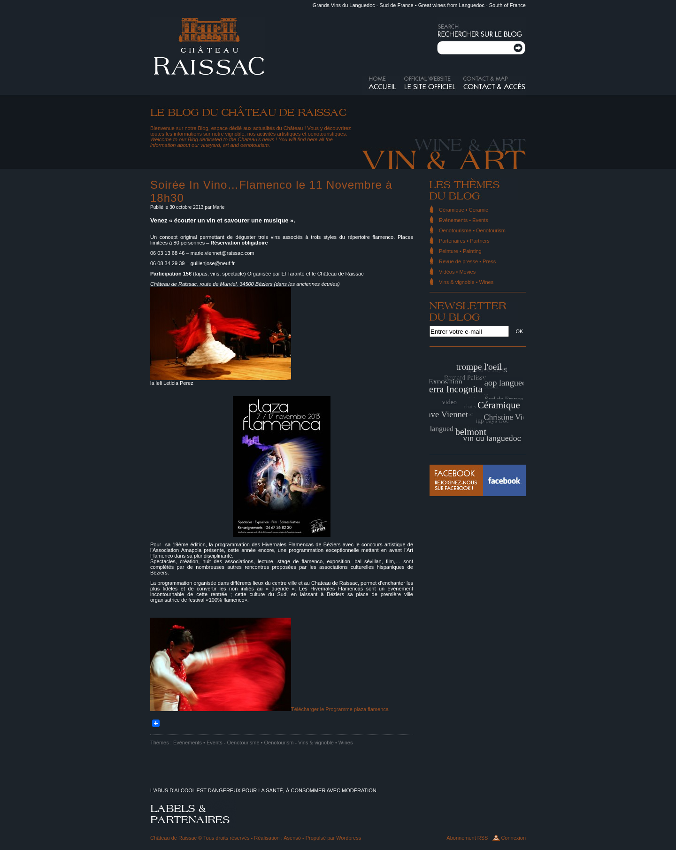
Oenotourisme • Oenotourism (260, 742)
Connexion (513, 838)
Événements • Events (198, 742)
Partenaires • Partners (464, 241)
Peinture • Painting (460, 251)
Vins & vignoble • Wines (325, 742)
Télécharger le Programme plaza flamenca (340, 709)
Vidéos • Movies (457, 272)
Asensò (292, 838)
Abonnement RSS (467, 838)
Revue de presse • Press (467, 261)
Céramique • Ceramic (463, 210)
